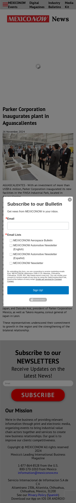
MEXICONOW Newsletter (28, 263)
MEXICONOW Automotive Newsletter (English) (35, 247)
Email (10, 218)
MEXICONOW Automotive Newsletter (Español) (35, 256)
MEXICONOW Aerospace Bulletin (33, 240)
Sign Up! (38, 290)
